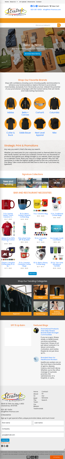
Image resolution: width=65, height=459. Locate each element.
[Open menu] (61, 20)
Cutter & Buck (10, 133)
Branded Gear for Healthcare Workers (49, 358)
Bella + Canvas (25, 113)
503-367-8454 (36, 9)
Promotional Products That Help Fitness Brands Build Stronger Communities (50, 332)
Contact (38, 2)
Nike (54, 132)
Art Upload (22, 2)
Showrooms (31, 2)
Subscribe (5, 440)
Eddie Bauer (25, 132)
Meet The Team (36, 400)
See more (32, 273)
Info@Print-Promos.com (52, 9)
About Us (13, 2)
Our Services (45, 397)
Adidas (10, 112)
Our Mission (36, 405)
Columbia (54, 112)
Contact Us (45, 393)
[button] (5, 50)
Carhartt (40, 112)
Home (7, 2)
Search (44, 400)
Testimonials (37, 409)
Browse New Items (32, 54)
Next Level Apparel (40, 133)
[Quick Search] (45, 25)
